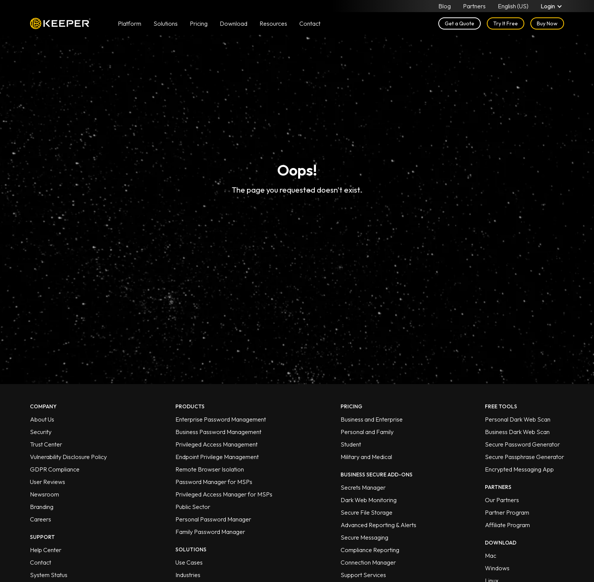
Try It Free (505, 23)
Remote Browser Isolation (209, 469)
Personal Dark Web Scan (517, 419)
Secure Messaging (364, 537)
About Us (42, 419)
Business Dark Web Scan (517, 432)
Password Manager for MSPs (213, 482)
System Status (48, 575)
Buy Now (547, 23)
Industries (187, 575)
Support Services (363, 575)
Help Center (45, 550)
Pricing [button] (199, 23)
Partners (474, 6)
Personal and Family (367, 432)
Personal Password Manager (213, 519)
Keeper (60, 23)
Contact (40, 562)
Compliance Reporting (370, 550)
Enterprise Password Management (220, 419)
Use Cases (189, 562)
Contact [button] (309, 23)
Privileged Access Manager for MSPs (223, 494)
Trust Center (46, 444)
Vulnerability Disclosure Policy (68, 457)
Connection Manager (368, 562)
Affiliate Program (507, 525)
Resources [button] (273, 23)
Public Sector (192, 506)
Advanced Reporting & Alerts (378, 525)
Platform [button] (129, 23)
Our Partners (502, 500)
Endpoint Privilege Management (217, 457)
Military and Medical (366, 457)
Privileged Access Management (216, 444)
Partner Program (507, 512)
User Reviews (47, 482)
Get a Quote (459, 23)
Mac (490, 555)
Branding (41, 506)
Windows (497, 568)
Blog (444, 6)
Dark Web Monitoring (369, 500)
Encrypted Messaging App (519, 469)
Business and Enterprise (372, 419)
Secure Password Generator (522, 444)
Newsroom (44, 494)
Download (233, 23)
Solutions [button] (165, 23)
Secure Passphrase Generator (524, 457)
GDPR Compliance (55, 469)
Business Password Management (218, 432)
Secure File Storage (366, 512)
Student (351, 444)
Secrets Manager (363, 487)
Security (41, 432)
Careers (40, 519)
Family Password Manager (210, 531)
